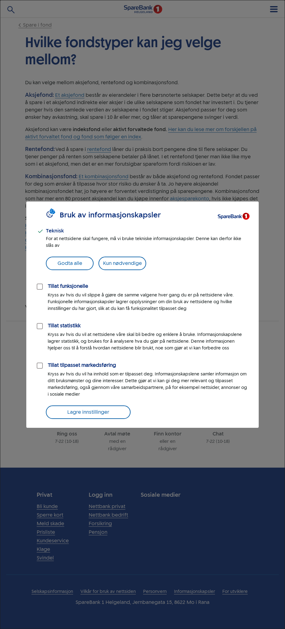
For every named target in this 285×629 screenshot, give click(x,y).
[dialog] (142, 314)
